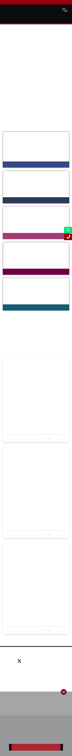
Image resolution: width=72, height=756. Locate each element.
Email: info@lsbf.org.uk (36, 672)
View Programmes (17, 164)
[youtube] (47, 661)
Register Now (36, 747)
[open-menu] (64, 10)
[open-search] (55, 9)
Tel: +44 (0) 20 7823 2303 (35, 666)
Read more (58, 438)
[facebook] (30, 661)
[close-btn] (64, 692)
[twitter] (20, 661)
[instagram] (54, 661)
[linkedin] (38, 661)
